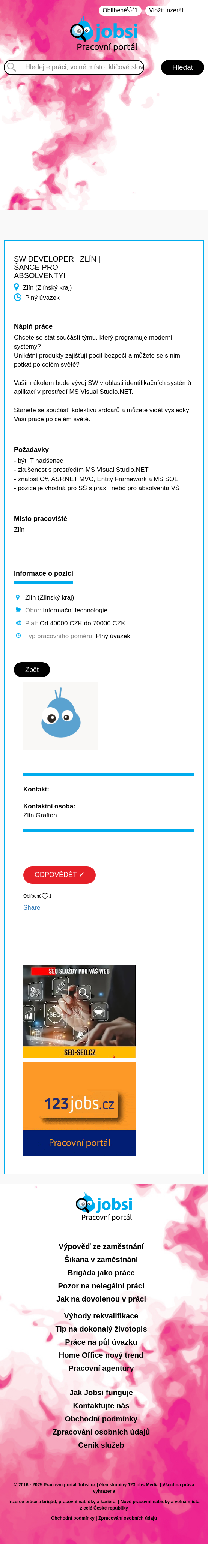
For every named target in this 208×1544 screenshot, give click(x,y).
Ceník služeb (101, 1445)
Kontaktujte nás (101, 1406)
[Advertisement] (104, 138)
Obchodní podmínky (101, 1419)
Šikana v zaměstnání (101, 1259)
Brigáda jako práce (101, 1273)
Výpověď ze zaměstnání (101, 1246)
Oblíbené (120, 10)
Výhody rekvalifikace (101, 1316)
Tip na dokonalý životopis (101, 1329)
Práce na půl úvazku (101, 1342)
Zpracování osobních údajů (101, 1432)
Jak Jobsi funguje (101, 1392)
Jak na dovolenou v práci (101, 1299)
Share (31, 907)
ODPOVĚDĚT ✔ (59, 874)
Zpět (32, 669)
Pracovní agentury (101, 1368)
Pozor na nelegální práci (101, 1286)
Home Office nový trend (101, 1355)
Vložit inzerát (166, 10)
